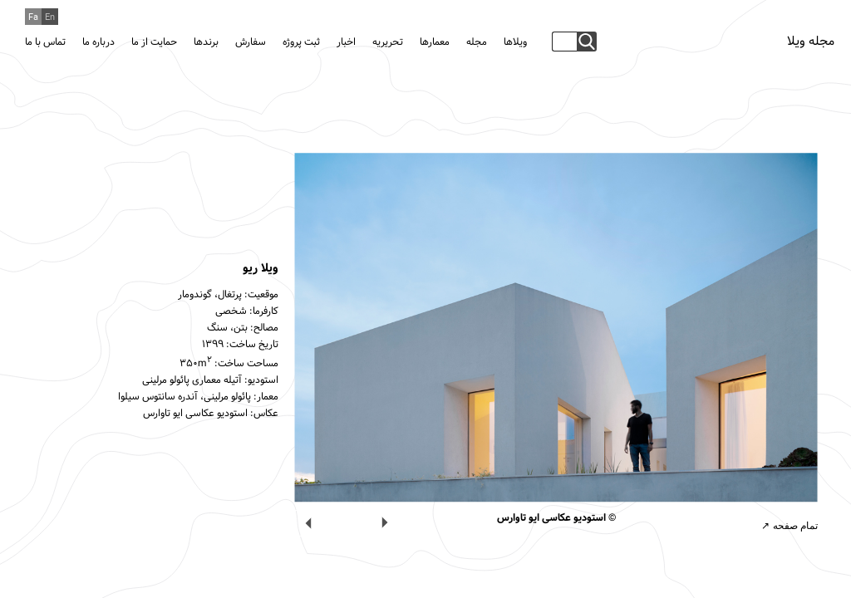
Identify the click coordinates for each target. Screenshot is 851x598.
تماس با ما (45, 42)
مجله (476, 42)
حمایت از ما (154, 42)
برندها (206, 42)
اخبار (346, 42)
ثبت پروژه (301, 42)
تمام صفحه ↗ (789, 526)
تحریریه (387, 42)
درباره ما (98, 42)
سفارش (250, 42)
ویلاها (515, 42)
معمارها (435, 42)
